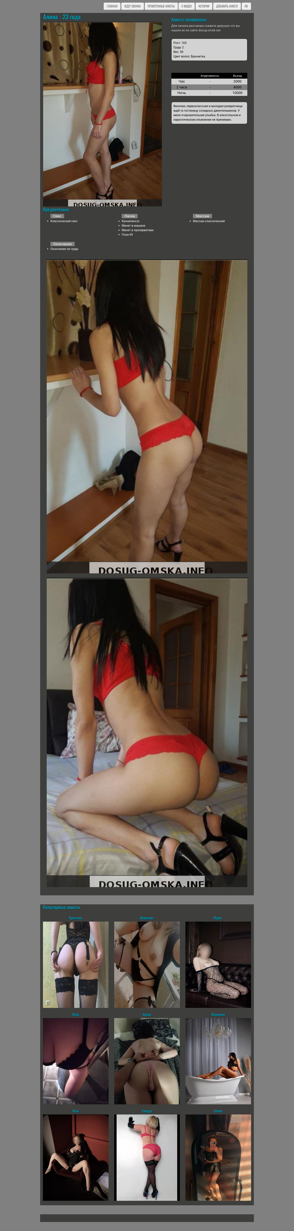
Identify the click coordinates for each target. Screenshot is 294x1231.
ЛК (246, 6)
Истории (204, 6)
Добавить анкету (227, 6)
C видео (187, 6)
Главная (112, 6)
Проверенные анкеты (161, 6)
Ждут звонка (132, 6)
